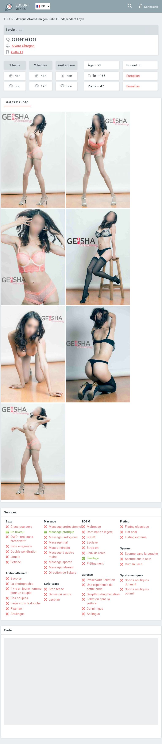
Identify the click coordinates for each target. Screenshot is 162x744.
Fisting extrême (136, 537)
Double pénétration (24, 551)
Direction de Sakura (62, 572)
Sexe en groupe (21, 546)
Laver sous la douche (25, 603)
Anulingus (17, 614)
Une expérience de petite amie (99, 587)
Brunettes (133, 86)
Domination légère (100, 532)
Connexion (148, 6)
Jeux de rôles (96, 553)
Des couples (19, 598)
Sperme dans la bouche (141, 554)
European (133, 76)
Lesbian (54, 599)
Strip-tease (56, 589)
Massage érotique (61, 532)
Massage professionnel (65, 527)
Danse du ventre (60, 594)
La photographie (22, 584)
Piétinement (95, 563)
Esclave (92, 542)
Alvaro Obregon (37, 19)
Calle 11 (54, 19)
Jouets (15, 557)
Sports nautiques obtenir (137, 591)
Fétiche (16, 562)
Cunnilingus (95, 608)
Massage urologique (63, 537)
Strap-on (93, 548)
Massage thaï (58, 542)
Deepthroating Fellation (103, 594)
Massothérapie (59, 548)
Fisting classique (137, 527)
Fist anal (131, 532)
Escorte (16, 578)
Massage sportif (60, 562)
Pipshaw (16, 608)
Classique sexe (21, 527)
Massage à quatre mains (61, 555)
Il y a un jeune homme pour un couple (26, 591)
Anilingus (93, 614)
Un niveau (17, 532)
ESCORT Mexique (15, 19)
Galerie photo (17, 102)
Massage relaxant (61, 567)
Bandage (93, 558)
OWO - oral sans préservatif (22, 539)
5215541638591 (24, 39)
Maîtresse (94, 527)
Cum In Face (133, 564)
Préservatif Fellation (101, 580)
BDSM (91, 537)
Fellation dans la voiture (98, 601)
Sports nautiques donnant (137, 582)
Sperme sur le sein (138, 559)
